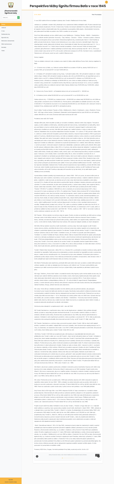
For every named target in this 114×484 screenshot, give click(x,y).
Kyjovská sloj (5, 39)
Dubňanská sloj (6, 35)
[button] (96, 471)
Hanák (6, 482)
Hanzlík (11, 482)
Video (3, 54)
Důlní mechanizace (7, 47)
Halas (15, 482)
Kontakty (4, 50)
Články (4, 24)
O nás (3, 32)
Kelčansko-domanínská (8, 43)
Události (4, 28)
